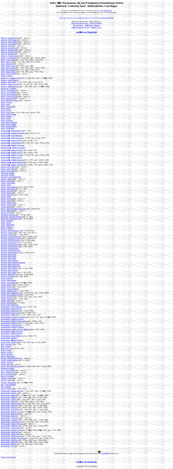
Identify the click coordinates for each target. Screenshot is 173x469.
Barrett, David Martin (9, 92)
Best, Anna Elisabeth (8, 385)
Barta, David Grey (7, 98)
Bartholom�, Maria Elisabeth (13, 162)
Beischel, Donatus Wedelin (10, 241)
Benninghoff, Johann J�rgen (11, 336)
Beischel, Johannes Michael (11, 250)
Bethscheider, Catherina (9, 426)
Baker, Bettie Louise (8, 66)
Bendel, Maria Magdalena (10, 293)
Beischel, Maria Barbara (9, 260)
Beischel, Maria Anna (8, 254)
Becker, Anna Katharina (9, 187)
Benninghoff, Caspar (8, 315)
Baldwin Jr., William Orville (11, 78)
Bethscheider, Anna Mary (10, 409)
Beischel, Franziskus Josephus (12, 245)
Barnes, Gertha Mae (8, 90)
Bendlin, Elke (6, 301)
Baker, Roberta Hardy (9, 74)
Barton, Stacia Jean (8, 171)
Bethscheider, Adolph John (10, 391)
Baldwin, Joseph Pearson (10, 80)
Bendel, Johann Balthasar (10, 289)
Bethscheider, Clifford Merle (11, 430)
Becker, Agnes (6, 185)
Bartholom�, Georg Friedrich (12, 140)
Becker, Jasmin (6, 201)
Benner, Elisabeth (7, 303)
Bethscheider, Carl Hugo (10, 420)
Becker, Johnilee (7, 205)
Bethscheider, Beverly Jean (11, 412)
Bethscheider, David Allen (10, 434)
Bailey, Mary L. (6, 62)
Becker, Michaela (7, 211)
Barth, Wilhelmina (7, 128)
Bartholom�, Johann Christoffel (13, 148)
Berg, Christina (6, 344)
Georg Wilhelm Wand (106, 10)
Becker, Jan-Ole (7, 199)
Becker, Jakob (6, 197)
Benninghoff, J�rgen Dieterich (12, 340)
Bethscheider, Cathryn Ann (10, 428)
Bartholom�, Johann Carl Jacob (12, 145)
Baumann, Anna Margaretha (11, 177)
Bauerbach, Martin (7, 175)
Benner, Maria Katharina (9, 305)
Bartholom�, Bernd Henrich (11, 131)
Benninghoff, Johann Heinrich (11, 333)
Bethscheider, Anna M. (9, 407)
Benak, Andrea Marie (8, 280)
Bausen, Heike (6, 181)
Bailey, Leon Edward (8, 58)
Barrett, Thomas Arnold (9, 96)
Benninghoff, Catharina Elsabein (14, 317)
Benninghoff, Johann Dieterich (12, 331)
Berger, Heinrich (7, 354)
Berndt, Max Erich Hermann (11, 366)
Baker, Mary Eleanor (8, 70)
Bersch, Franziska (7, 376)
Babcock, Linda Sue (8, 48)
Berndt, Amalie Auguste (9, 360)
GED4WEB (105, 453)
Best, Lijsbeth (6, 387)
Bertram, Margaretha (8, 382)
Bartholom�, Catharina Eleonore (13, 133)
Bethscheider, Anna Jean (10, 405)
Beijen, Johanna (6, 227)
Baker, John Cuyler (8, 68)
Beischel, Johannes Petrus (10, 252)
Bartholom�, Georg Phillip (11, 143)
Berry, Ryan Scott (7, 374)
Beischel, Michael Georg (10, 274)
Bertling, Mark (6, 380)
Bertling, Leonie (7, 378)
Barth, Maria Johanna (8, 124)
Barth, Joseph (5, 118)
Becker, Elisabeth (7, 195)
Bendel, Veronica (7, 299)
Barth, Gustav (6, 112)
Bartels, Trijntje (6, 102)
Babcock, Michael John (9, 52)
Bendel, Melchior (7, 297)
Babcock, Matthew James (10, 50)
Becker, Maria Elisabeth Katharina (13, 209)
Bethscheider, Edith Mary (10, 442)
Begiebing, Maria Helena (10, 219)
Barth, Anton (5, 104)
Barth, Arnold (6, 108)
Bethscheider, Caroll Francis (11, 422)
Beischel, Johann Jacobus (10, 248)
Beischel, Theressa (8, 276)
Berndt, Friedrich (7, 362)
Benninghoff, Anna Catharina (11, 307)
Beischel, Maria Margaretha (11, 266)
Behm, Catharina (7, 221)
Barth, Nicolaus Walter (9, 126)
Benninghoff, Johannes (9, 338)
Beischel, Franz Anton (9, 243)
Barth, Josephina (7, 120)
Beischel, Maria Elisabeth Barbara (13, 262)
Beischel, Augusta (7, 233)
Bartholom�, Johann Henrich (12, 150)
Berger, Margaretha (8, 356)
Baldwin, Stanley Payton (10, 84)
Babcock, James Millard (9, 42)
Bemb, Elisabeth (7, 278)
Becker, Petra (6, 213)
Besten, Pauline (6, 389)
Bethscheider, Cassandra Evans (12, 424)
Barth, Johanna (6, 116)
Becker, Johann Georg (9, 203)
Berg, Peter (5, 348)
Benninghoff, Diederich (9, 323)
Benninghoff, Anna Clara (10, 311)
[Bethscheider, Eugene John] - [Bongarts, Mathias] (86, 23)
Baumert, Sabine (7, 179)
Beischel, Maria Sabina (9, 268)
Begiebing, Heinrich (8, 215)
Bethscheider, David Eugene (11, 436)
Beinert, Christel (7, 229)
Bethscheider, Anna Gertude (11, 403)
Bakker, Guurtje (6, 76)
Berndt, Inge (5, 364)
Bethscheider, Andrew (9, 399)
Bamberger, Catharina (8, 89)
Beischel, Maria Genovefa (10, 264)
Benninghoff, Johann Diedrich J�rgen (16, 329)
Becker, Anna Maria (8, 189)
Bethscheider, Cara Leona (10, 418)
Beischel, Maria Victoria (9, 270)
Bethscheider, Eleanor (9, 444)
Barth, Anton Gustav (8, 106)
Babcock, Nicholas (8, 54)
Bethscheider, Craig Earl (10, 432)
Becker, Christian (7, 191)
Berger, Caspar (6, 350)
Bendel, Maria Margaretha (10, 295)
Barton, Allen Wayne (8, 167)
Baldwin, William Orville (10, 86)
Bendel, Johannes (7, 291)
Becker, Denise (6, 193)
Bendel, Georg (6, 287)
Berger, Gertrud (6, 352)
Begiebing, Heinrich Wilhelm (11, 217)
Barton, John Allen (8, 169)
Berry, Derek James (8, 370)
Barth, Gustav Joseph (8, 114)
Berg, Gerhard (6, 346)
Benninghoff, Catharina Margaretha (13, 321)
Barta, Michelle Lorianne (10, 100)
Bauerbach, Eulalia (7, 173)
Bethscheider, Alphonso (9, 397)
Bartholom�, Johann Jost (10, 155)
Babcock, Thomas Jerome (10, 56)
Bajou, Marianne (7, 64)
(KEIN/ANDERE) (107, 18)
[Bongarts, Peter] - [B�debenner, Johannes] (86, 25)
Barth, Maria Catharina (9, 122)
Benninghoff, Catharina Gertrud (12, 319)
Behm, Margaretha (7, 225)
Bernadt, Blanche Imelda (10, 358)
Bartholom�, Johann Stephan (12, 160)
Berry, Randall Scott (8, 372)
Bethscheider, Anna (8, 401)
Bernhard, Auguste (7, 368)
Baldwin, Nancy (7, 82)
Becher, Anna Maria (8, 183)
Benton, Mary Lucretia (9, 342)
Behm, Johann (6, 223)
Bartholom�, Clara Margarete (12, 136)
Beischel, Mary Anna (8, 272)
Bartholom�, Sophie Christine (12, 165)
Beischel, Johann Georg (9, 247)
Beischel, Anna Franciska (10, 231)
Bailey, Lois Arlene (8, 60)
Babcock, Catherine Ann (10, 38)
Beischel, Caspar (7, 235)
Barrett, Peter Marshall (9, 94)
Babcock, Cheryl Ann (9, 40)
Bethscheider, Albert (8, 395)
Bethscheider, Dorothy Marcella (12, 438)
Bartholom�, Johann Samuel (11, 157)
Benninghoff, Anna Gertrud (11, 313)
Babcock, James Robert (9, 44)
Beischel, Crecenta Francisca (11, 237)
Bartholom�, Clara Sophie (11, 138)
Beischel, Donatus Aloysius (11, 239)
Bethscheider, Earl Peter (9, 440)
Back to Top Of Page (8, 457)
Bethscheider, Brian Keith (10, 414)
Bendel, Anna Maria (8, 283)
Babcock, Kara (6, 46)
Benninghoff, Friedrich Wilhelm (12, 327)
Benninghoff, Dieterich (10, 325)
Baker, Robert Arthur (8, 72)
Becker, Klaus (6, 207)
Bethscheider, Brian (8, 416)
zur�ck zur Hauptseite (86, 32)
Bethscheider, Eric (7, 446)
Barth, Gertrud (6, 110)
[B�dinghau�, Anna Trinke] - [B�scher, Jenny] (86, 27)
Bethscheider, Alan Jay (9, 393)
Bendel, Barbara (7, 285)
